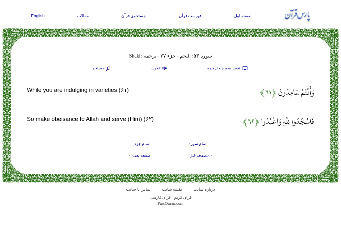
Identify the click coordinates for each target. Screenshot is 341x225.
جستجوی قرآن (133, 15)
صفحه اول (243, 15)
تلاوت (159, 68)
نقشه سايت (172, 189)
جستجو (102, 68)
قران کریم (183, 197)
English (38, 15)
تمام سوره (197, 143)
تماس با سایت (138, 189)
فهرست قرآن (190, 15)
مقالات (83, 15)
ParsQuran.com (170, 203)
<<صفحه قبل (200, 155)
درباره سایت (204, 189)
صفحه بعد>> (140, 155)
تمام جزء (141, 143)
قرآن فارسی (160, 197)
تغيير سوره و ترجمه (227, 68)
